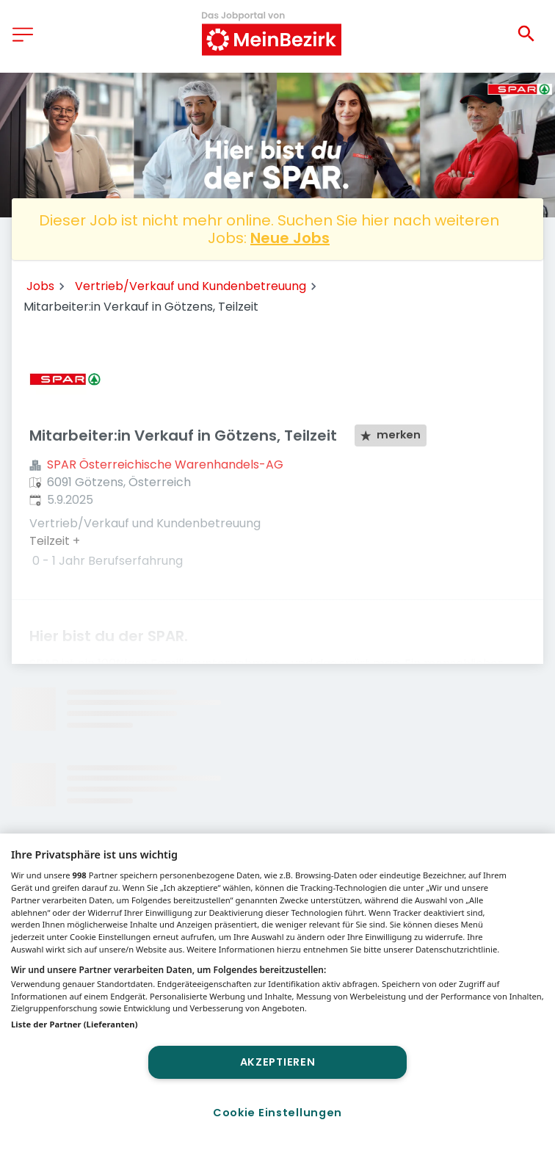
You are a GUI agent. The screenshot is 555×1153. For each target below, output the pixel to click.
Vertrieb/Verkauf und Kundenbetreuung (190, 286)
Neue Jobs (290, 238)
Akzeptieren (278, 1062)
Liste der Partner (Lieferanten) (74, 1024)
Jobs (40, 286)
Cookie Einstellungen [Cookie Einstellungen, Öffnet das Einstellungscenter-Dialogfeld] (277, 1112)
